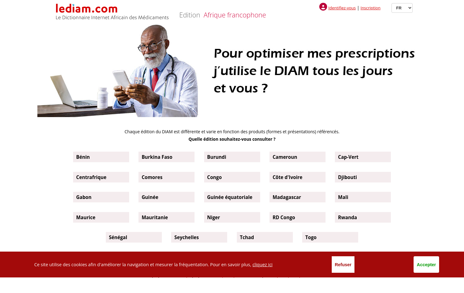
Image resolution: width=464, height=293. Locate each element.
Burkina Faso (157, 157)
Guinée (150, 197)
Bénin (83, 157)
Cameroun (285, 157)
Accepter (426, 264)
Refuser (343, 264)
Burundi (216, 157)
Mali (343, 197)
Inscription (371, 8)
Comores (152, 177)
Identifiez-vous (342, 8)
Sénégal (118, 237)
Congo (214, 177)
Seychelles (186, 237)
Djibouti (347, 177)
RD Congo (284, 217)
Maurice (86, 217)
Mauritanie (155, 217)
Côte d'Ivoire (287, 177)
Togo (310, 237)
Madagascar (287, 197)
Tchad (247, 237)
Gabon (83, 197)
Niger (213, 217)
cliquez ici (262, 264)
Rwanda (347, 217)
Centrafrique (91, 177)
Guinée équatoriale (230, 197)
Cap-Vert (348, 157)
